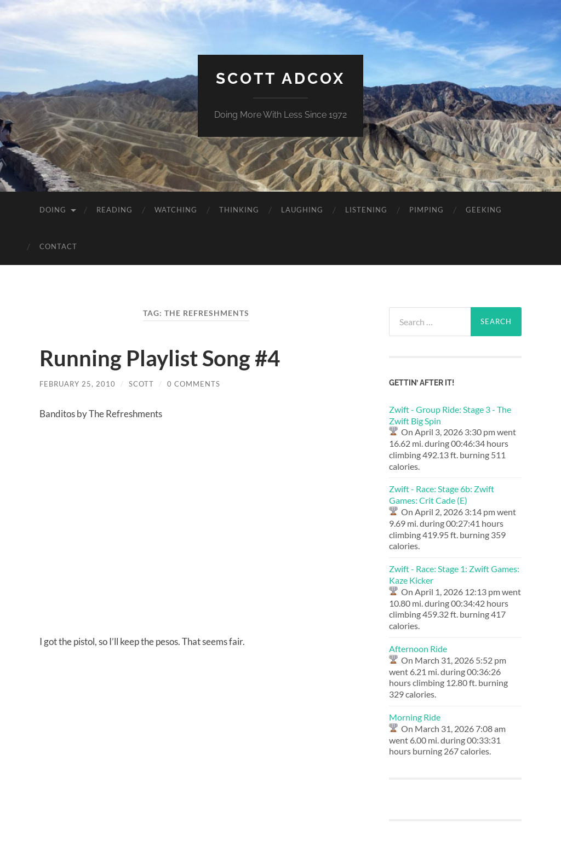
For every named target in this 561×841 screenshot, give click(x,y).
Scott (141, 383)
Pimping (426, 209)
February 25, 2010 (77, 383)
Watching (175, 209)
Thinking (239, 209)
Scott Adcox (280, 79)
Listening (366, 209)
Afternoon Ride (418, 648)
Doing (52, 209)
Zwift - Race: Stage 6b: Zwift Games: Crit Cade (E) (441, 494)
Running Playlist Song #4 (159, 358)
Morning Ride (414, 717)
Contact (58, 246)
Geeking (484, 209)
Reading (114, 209)
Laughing (302, 209)
